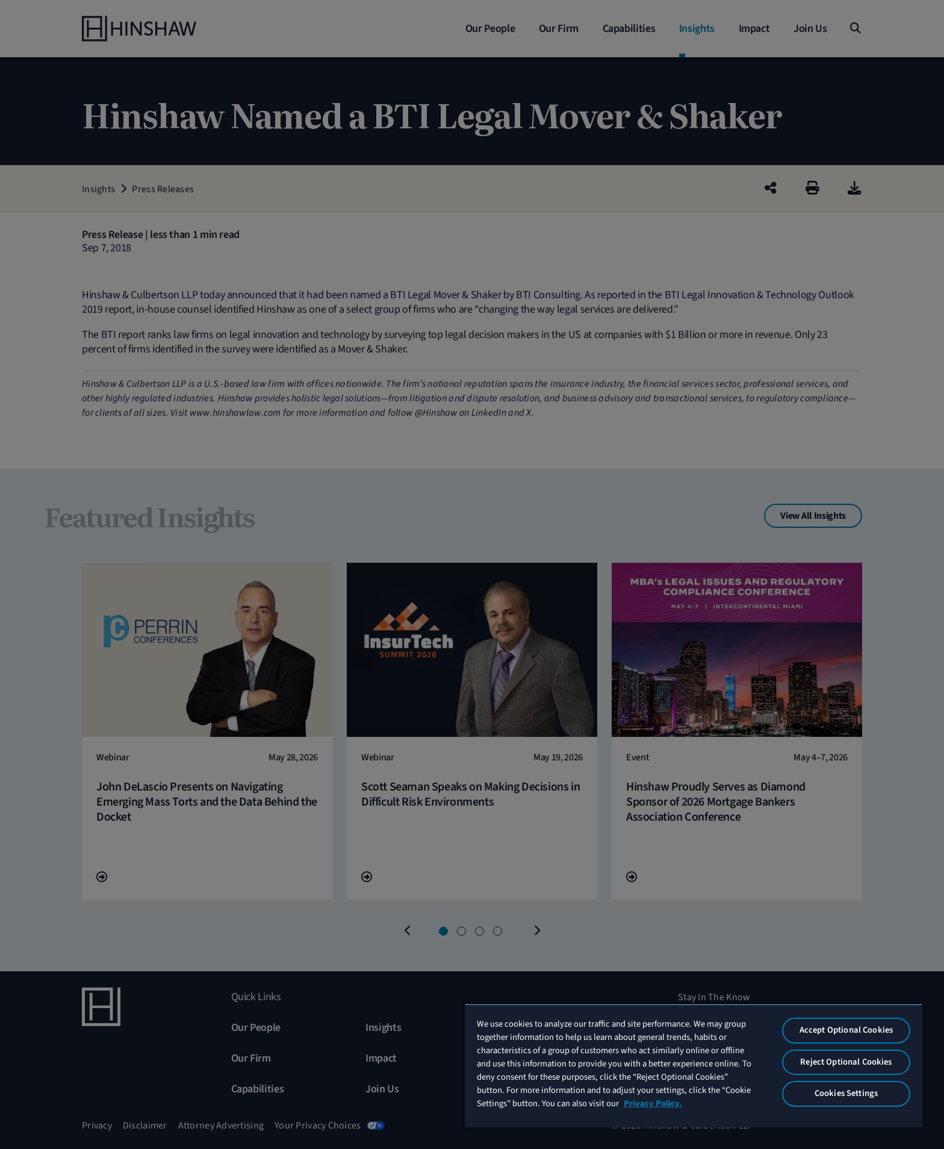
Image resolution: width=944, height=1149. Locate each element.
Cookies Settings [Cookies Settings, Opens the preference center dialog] (846, 1093)
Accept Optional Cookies (846, 1030)
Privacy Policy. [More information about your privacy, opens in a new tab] (653, 1103)
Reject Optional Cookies (846, 1062)
